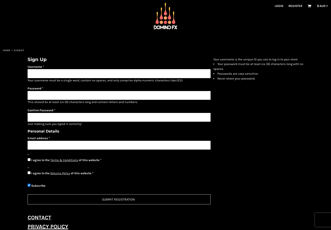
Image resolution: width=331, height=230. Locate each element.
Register (295, 6)
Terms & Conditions (64, 160)
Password (34, 88)
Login (279, 6)
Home (6, 50)
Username (35, 66)
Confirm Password (40, 110)
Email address (38, 138)
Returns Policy (60, 173)
